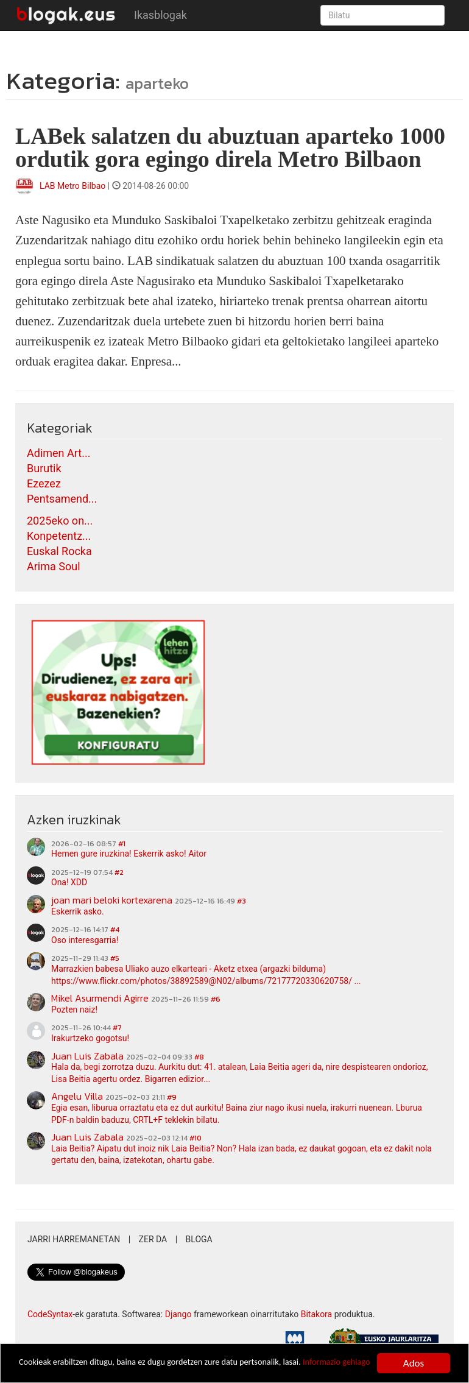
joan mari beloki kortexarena (111, 900)
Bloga (199, 1239)
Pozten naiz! (74, 1009)
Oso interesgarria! (84, 940)
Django (178, 1314)
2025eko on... (60, 520)
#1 (121, 843)
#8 (199, 1057)
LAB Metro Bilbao (72, 186)
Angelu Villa (77, 1096)
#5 (114, 958)
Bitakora (317, 1314)
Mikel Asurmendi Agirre (100, 998)
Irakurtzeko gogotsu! (90, 1038)
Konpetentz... (59, 535)
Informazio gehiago (59, 1368)
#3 (241, 901)
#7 (117, 1027)
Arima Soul (53, 566)
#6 (215, 999)
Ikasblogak (160, 15)
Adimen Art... (58, 453)
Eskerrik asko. (77, 911)
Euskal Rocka (59, 551)
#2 (119, 872)
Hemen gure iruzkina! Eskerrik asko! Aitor (128, 853)
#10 (195, 1138)
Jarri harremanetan (73, 1239)
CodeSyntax (49, 1314)
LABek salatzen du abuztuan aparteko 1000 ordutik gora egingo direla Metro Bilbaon (230, 147)
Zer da (153, 1239)
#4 (114, 929)
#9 (172, 1097)
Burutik (44, 468)
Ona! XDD (69, 882)
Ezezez (44, 483)
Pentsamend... (62, 498)
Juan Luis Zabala (87, 1056)
